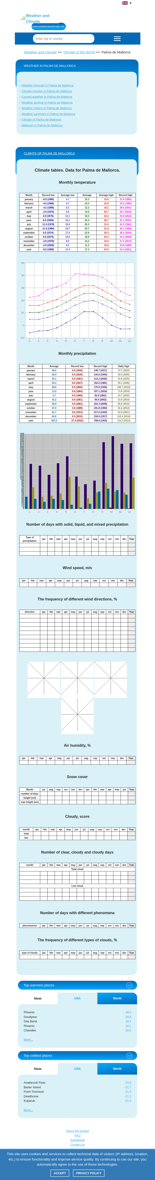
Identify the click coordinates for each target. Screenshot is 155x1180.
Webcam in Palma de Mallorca (42, 125)
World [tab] (117, 998)
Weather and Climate (40, 52)
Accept (60, 1173)
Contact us (77, 1144)
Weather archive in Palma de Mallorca (47, 102)
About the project (77, 1131)
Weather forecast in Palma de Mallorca (48, 85)
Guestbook (77, 1140)
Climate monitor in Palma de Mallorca (47, 91)
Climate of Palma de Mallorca (41, 119)
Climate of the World (79, 52)
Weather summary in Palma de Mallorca (48, 114)
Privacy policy (89, 1173)
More (27, 1039)
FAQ (77, 1135)
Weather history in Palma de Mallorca (47, 108)
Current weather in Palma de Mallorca (47, 96)
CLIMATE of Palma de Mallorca (49, 153)
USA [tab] (77, 998)
